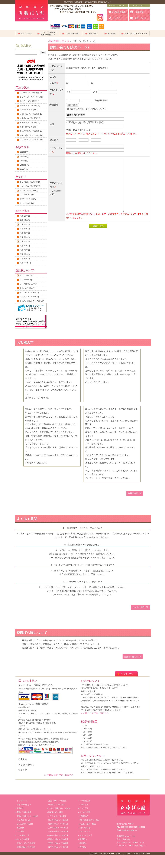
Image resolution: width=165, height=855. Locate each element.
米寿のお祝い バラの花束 (58, 839)
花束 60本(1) (25, 246)
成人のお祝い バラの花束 (58, 820)
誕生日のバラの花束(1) (29, 127)
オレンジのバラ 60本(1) (29, 293)
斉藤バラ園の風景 (24, 812)
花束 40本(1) (25, 233)
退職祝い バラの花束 (56, 805)
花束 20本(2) (25, 241)
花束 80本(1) (25, 254)
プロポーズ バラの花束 (26, 843)
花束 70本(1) (25, 250)
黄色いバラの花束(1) (28, 199)
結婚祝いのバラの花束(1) (30, 118)
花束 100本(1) (25, 263)
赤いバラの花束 (23, 839)
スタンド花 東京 (86, 835)
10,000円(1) (24, 165)
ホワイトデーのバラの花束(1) (31, 97)
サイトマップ (85, 831)
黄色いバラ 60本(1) (27, 288)
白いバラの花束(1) (27, 195)
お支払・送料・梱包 (88, 824)
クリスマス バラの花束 (57, 816)
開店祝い (83, 839)
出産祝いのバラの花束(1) (30, 122)
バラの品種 (84, 805)
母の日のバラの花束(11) (29, 101)
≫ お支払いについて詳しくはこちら (59, 775)
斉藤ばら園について (133, 657)
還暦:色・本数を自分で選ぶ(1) (32, 301)
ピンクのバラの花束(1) (29, 190)
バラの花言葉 (85, 801)
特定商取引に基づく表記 (89, 820)
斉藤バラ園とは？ (24, 805)
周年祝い (83, 847)
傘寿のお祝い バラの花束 (58, 835)
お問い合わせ (85, 828)
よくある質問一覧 (140, 607)
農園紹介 (20, 808)
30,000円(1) (24, 152)
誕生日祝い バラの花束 (57, 801)
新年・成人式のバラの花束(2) (31, 135)
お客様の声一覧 (135, 493)
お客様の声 (84, 816)
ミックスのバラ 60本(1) (29, 297)
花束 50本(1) (25, 237)
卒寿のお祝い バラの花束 (58, 843)
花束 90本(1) (25, 259)
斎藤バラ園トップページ (58, 41)
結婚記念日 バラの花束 (26, 847)
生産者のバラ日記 (24, 820)
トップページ (22, 801)
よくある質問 (85, 812)
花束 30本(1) (25, 229)
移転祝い (83, 843)
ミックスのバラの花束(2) (30, 182)
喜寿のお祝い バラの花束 (58, 831)
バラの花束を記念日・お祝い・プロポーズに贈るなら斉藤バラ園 (124, 853)
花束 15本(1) (25, 220)
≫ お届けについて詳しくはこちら (94, 713)
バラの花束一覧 (23, 835)
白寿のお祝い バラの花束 (58, 847)
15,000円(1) (24, 161)
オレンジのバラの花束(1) (30, 186)
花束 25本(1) (25, 224)
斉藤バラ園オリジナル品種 (27, 816)
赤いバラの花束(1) (27, 203)
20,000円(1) (24, 156)
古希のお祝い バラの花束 (58, 828)
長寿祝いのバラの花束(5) (30, 105)
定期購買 (20, 828)
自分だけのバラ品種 (25, 824)
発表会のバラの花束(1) (29, 110)
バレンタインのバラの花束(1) (31, 139)
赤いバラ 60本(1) (26, 275)
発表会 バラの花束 (55, 812)
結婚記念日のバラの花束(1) (31, 114)
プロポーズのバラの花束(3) (31, 93)
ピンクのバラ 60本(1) (28, 284)
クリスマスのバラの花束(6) (31, 131)
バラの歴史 (84, 808)
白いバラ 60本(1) (26, 280)
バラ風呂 (20, 831)
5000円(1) (24, 169)
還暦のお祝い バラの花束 (58, 824)
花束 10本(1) (25, 216)
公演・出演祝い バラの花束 (59, 808)
